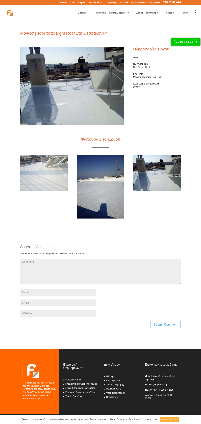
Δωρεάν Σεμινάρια (138, 3)
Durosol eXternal (73, 379)
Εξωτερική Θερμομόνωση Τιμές (80, 392)
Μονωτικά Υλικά (95, 3)
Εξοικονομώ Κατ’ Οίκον (118, 3)
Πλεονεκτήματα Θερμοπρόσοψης (81, 384)
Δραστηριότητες (113, 380)
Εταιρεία (81, 3)
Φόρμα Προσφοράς (115, 393)
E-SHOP (170, 13)
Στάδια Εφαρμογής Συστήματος (80, 388)
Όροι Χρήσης (112, 397)
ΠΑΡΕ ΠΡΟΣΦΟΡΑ (67, 3)
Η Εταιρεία (111, 376)
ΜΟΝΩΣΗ (82, 13)
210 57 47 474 (172, 2)
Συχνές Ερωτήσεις (74, 396)
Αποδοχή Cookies (169, 419)
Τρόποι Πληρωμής (115, 384)
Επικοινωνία (154, 3)
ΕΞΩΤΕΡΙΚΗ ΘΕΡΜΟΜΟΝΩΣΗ (111, 13)
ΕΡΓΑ (185, 13)
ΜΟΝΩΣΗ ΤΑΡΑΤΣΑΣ (146, 13)
